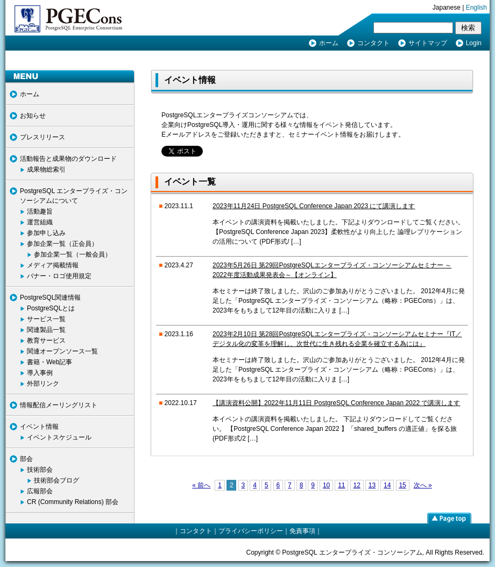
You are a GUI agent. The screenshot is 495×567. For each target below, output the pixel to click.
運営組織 (40, 222)
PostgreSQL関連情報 (50, 297)
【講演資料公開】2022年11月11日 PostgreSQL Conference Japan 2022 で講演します (336, 403)
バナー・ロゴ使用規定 (59, 276)
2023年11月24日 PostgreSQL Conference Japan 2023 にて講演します (314, 206)
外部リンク (43, 383)
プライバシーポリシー (250, 531)
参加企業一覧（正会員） (62, 243)
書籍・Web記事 (49, 362)
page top (449, 518)
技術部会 (40, 469)
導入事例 (40, 373)
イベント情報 (39, 426)
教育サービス (46, 340)
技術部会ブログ (56, 480)
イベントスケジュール (59, 437)
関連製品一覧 (46, 330)
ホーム (328, 43)
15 (402, 485)
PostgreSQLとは (51, 308)
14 (387, 485)
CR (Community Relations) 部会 (72, 502)
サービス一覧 (46, 319)
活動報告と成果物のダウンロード (68, 158)
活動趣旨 (40, 211)
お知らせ (33, 115)
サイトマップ (427, 43)
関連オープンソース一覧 (62, 351)
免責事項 (302, 531)
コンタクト (373, 43)
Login (474, 43)
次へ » (423, 485)
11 (341, 485)
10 (326, 485)
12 (356, 485)
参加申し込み (46, 233)
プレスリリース (42, 137)
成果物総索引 (46, 169)
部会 (26, 459)
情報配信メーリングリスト (58, 405)
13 (372, 485)
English (476, 7)
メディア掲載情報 (53, 265)
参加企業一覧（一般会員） (72, 254)
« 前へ (201, 485)
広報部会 (40, 491)
